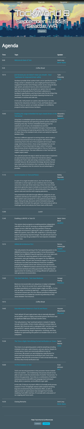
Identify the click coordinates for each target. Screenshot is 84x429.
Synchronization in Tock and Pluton (27, 175)
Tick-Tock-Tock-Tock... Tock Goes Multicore (29, 278)
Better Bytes (61, 62)
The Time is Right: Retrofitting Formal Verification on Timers (35, 341)
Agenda (41, 2)
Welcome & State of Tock (23, 60)
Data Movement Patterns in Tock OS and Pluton (31, 308)
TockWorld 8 (42, 13)
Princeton (60, 283)
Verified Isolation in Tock (23, 365)
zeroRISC (60, 223)
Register (63, 2)
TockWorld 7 (37, 423)
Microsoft (60, 179)
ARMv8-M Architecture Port (24, 244)
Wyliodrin (60, 118)
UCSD (59, 79)
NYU (58, 369)
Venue (19, 2)
